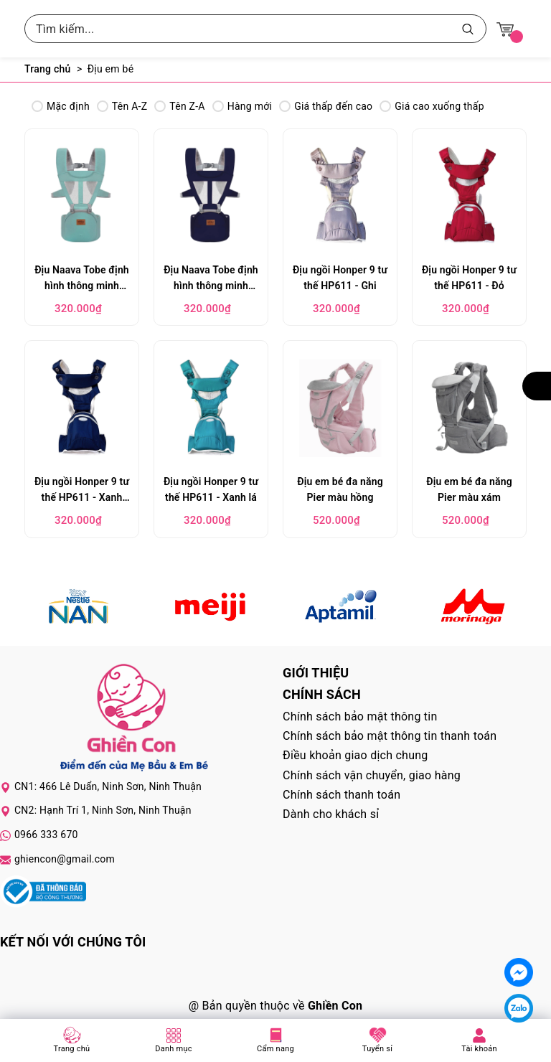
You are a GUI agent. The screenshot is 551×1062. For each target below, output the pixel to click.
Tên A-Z (122, 106)
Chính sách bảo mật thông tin (360, 716)
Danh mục (173, 1048)
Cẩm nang (275, 1048)
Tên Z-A (179, 106)
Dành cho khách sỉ (331, 814)
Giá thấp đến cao (325, 106)
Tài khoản (479, 1048)
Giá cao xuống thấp (432, 106)
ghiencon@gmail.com (64, 859)
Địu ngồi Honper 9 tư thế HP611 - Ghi (340, 277)
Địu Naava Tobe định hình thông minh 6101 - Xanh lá (81, 279)
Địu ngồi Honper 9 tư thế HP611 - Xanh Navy (81, 491)
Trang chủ (72, 1048)
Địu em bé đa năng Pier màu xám (469, 489)
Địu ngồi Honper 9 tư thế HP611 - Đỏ (469, 277)
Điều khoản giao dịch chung (355, 755)
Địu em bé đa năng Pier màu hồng (340, 489)
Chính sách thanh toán (341, 795)
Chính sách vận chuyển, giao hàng (372, 775)
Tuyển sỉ (377, 1048)
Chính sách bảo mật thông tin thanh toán (389, 736)
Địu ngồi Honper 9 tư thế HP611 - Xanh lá (211, 489)
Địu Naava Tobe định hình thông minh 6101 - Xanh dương (211, 279)
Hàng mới (242, 106)
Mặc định (61, 106)
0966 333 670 (46, 834)
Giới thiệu (316, 672)
